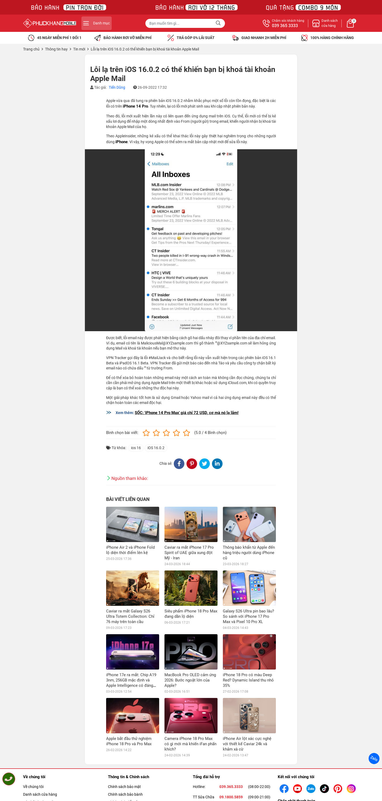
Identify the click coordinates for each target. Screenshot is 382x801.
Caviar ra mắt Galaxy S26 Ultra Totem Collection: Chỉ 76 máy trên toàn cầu (130, 616)
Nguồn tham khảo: (129, 478)
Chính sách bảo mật (124, 787)
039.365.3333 (231, 787)
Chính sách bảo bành (125, 794)
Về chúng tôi (33, 787)
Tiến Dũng (117, 87)
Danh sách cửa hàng (40, 794)
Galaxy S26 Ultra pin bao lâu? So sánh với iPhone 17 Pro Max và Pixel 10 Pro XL (248, 616)
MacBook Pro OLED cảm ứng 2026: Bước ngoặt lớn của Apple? (190, 680)
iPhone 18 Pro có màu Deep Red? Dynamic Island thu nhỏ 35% (248, 680)
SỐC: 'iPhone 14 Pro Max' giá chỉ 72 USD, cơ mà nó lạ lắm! (186, 412)
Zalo (374, 758)
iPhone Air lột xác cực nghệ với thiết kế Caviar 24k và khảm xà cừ (247, 744)
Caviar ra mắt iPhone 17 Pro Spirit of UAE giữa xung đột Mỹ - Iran (189, 552)
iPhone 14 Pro (135, 106)
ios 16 (136, 448)
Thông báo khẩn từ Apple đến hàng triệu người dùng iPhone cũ (249, 552)
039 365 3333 (285, 26)
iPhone (121, 141)
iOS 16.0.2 (155, 448)
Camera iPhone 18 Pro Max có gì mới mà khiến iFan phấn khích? (190, 744)
